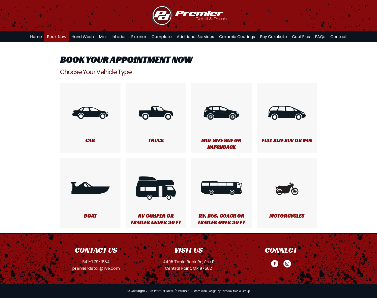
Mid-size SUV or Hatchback (221, 143)
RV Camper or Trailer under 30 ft (155, 219)
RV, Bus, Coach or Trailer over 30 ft (221, 219)
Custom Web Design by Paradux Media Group (220, 291)
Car (90, 140)
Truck (156, 140)
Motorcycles (286, 216)
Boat (90, 216)
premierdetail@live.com (96, 268)
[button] (275, 264)
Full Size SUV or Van (287, 140)
